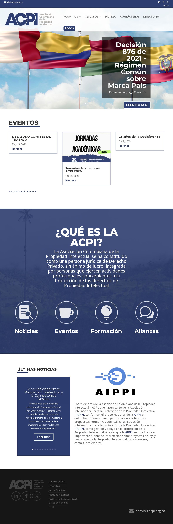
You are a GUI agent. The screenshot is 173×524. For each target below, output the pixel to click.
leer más (17, 148)
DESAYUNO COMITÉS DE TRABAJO (31, 138)
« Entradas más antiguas (22, 191)
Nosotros (70, 17)
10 (55, 449)
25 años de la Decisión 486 (140, 136)
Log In (166, 6)
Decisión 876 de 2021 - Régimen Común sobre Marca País (127, 65)
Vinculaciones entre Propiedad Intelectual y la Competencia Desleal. (44, 394)
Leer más (43, 437)
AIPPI (137, 415)
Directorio (151, 17)
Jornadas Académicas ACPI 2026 (82, 169)
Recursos (91, 17)
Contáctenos (129, 17)
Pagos (69, 28)
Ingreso (110, 17)
